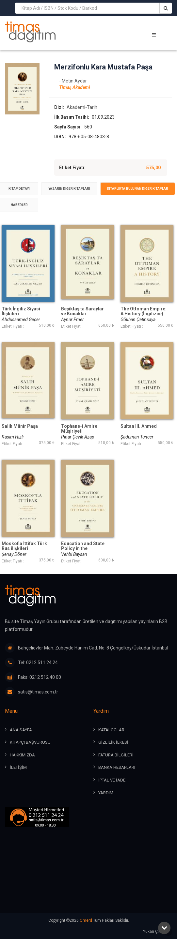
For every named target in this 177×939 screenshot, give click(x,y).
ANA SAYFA (21, 729)
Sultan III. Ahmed (139, 426)
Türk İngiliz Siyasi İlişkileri (21, 311)
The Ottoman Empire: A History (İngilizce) (144, 311)
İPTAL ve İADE (111, 780)
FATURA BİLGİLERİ (116, 755)
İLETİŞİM (18, 767)
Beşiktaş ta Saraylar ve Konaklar (82, 311)
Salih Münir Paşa (20, 426)
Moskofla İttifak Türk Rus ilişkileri (24, 546)
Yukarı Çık (157, 932)
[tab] (19, 188)
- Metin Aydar (73, 80)
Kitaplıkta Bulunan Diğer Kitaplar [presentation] (137, 188)
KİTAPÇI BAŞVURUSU (30, 742)
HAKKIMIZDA (22, 755)
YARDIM (105, 792)
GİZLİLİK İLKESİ (113, 742)
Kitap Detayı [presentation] (19, 188)
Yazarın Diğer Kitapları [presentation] (69, 188)
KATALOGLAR (111, 729)
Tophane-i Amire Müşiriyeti (79, 429)
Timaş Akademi (74, 87)
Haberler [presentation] (19, 205)
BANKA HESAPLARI (116, 767)
